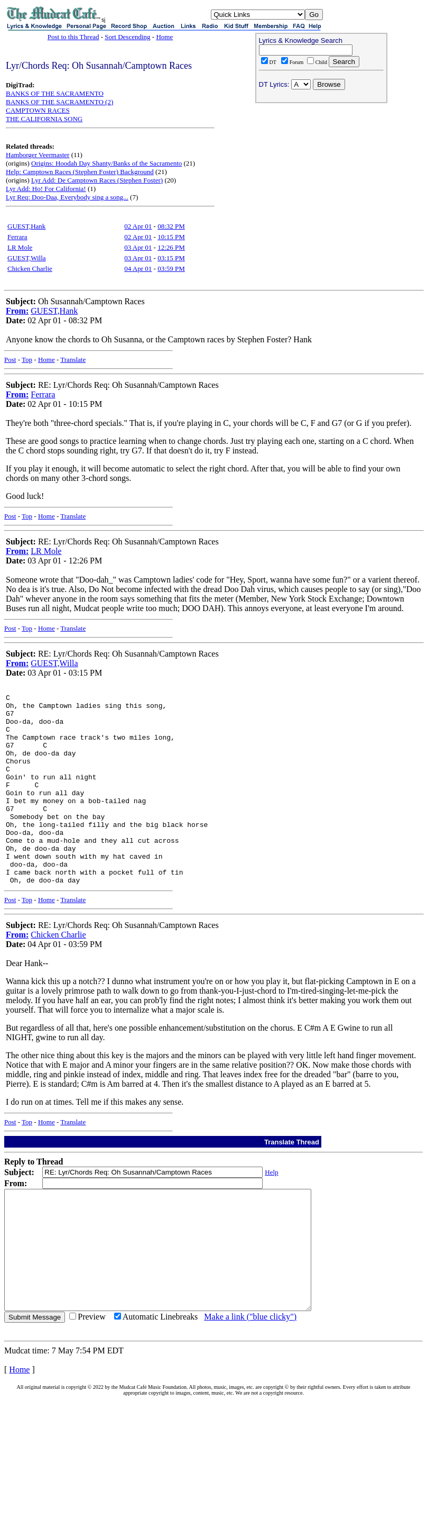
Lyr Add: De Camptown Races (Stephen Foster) (97, 180)
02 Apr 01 (138, 226)
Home (164, 37)
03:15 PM (171, 258)
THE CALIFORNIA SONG (44, 119)
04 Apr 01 (138, 268)
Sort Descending (127, 37)
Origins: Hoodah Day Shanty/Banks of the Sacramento (106, 163)
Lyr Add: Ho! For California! (46, 189)
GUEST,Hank (26, 226)
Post (10, 359)
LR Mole (19, 247)
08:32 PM (171, 226)
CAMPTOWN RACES (38, 110)
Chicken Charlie (29, 268)
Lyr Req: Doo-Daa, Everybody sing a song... (67, 197)
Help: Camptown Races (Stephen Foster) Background (80, 172)
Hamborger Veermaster (37, 155)
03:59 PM (171, 268)
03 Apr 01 (138, 247)
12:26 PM (171, 247)
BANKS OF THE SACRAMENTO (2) (59, 102)
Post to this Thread (73, 37)
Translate (73, 359)
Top (27, 359)
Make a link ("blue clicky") (250, 1378)
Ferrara (17, 237)
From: (17, 310)
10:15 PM (171, 237)
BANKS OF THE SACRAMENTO (55, 93)
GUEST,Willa (26, 258)
